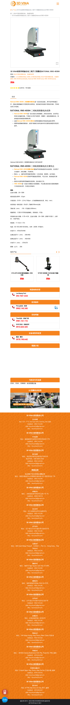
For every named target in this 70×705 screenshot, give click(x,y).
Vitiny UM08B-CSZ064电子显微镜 (48, 274)
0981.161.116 (22, 321)
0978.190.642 (22, 339)
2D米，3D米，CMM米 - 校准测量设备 (23, 383)
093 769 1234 (22, 296)
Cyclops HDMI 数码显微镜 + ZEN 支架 (22, 274)
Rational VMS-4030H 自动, (36, 79)
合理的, (28, 77)
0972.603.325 (22, 327)
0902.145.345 (22, 308)
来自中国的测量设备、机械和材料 (23, 13)
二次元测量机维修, (20, 77)
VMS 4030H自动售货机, (21, 79)
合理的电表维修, (36, 77)
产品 (14, 10)
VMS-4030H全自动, (50, 79)
